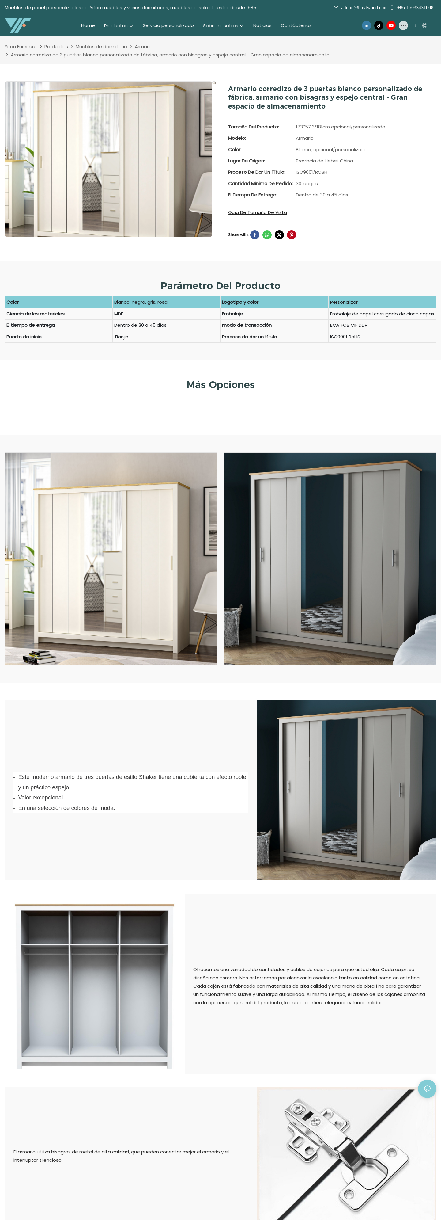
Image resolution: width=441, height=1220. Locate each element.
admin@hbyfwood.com (364, 7)
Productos (56, 46)
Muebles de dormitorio (101, 46)
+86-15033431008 (411, 7)
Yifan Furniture (21, 46)
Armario (144, 46)
